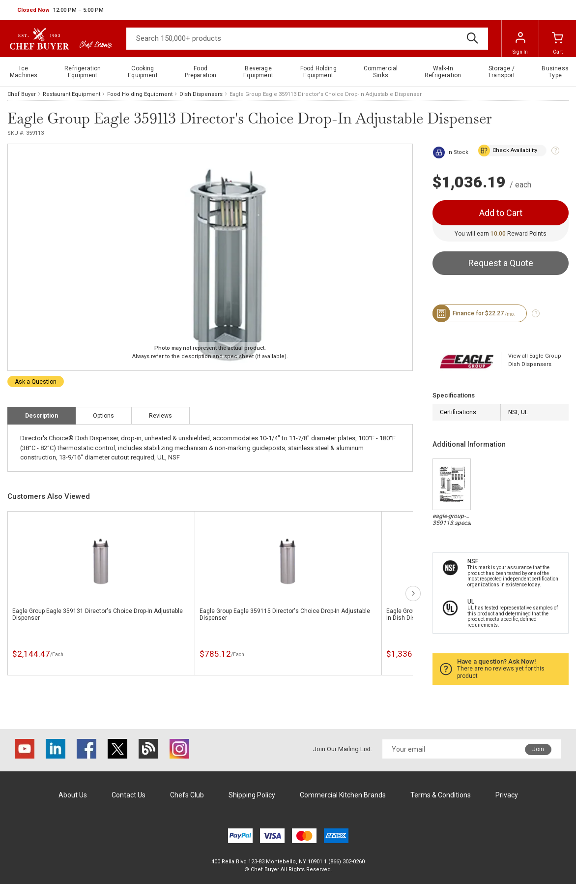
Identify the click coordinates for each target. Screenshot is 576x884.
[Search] (307, 39)
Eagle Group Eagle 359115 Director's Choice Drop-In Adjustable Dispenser (285, 614)
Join (538, 749)
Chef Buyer (21, 94)
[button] (60, 10)
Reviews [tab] (160, 415)
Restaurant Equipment (71, 94)
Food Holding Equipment (140, 94)
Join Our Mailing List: (342, 749)
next (413, 593)
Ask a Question (36, 381)
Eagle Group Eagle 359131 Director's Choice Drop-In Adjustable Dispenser (97, 614)
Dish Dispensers (201, 94)
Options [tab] (103, 415)
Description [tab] (41, 415)
